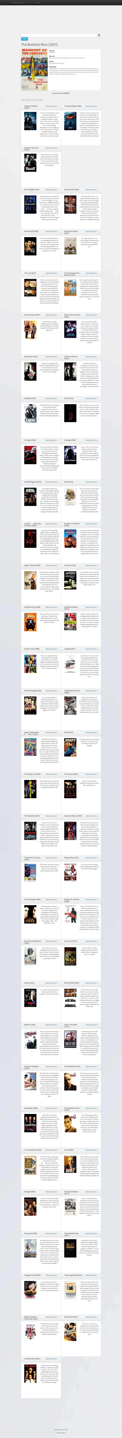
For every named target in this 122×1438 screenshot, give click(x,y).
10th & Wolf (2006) (31, 231)
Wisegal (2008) (29, 1192)
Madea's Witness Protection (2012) (31, 1318)
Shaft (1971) (68, 732)
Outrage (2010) (30, 440)
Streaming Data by (60, 93)
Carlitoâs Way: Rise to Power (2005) (32, 524)
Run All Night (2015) (31, 189)
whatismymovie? (18, 2)
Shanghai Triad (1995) (32, 1275)
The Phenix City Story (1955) (32, 858)
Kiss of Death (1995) (71, 189)
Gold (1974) (68, 482)
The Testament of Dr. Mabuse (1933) (72, 274)
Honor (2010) (29, 983)
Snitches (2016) (70, 565)
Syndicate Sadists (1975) (71, 608)
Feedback (37, 3)
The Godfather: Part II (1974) (72, 1109)
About (29, 3)
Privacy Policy (61, 1433)
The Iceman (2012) (71, 774)
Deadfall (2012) (30, 398)
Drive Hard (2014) (71, 1317)
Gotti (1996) (68, 1150)
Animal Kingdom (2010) (33, 482)
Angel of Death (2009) (32, 565)
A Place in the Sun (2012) (71, 357)
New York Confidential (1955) (32, 942)
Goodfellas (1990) (31, 1108)
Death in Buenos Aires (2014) (72, 316)
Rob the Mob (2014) (71, 983)
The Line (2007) (30, 273)
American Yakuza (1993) (73, 816)
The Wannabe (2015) (32, 816)
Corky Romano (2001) (32, 1359)
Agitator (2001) (30, 1024)
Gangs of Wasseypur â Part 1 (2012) (31, 733)
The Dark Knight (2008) (73, 106)
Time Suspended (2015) (73, 1275)
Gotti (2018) (68, 398)
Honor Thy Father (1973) (70, 1025)
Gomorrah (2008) (30, 1233)
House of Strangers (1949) (31, 1067)
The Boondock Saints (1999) (72, 691)
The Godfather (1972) (72, 1066)
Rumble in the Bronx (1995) (72, 524)
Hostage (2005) (70, 440)
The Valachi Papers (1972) (71, 1193)
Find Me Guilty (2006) (32, 607)
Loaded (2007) (69, 649)
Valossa (58, 1430)
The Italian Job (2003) (32, 774)
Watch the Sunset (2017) (71, 232)
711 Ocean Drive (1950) (33, 1150)
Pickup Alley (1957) (71, 857)
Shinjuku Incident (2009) (31, 107)
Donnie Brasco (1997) (32, 315)
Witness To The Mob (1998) (71, 900)
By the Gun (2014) (31, 356)
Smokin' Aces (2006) (32, 649)
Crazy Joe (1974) (70, 941)
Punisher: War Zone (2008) (31, 149)
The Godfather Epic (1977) (71, 1234)
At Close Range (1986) (32, 899)
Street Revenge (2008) (32, 690)
